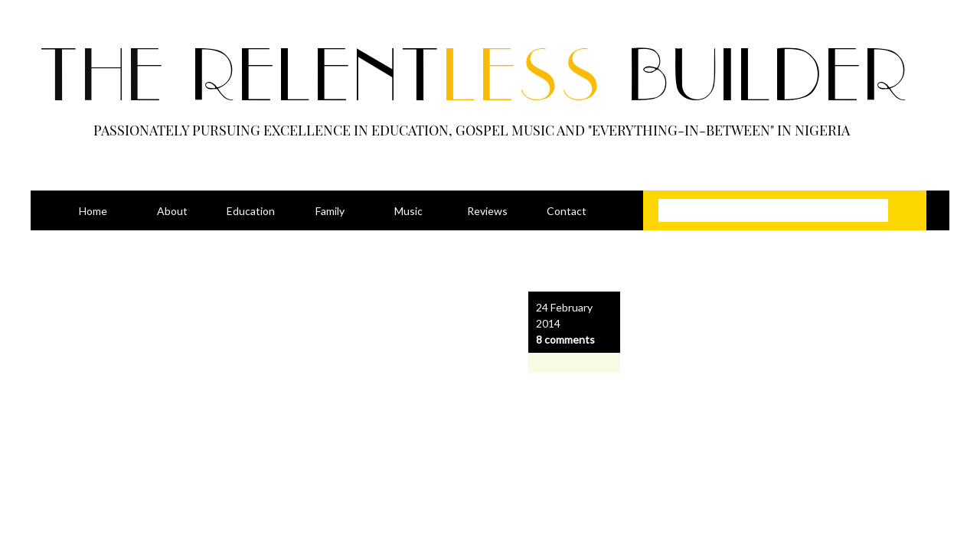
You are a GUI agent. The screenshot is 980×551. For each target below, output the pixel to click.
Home (93, 210)
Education (251, 210)
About (172, 210)
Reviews (487, 210)
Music (408, 210)
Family (330, 210)
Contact (566, 210)
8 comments (565, 339)
